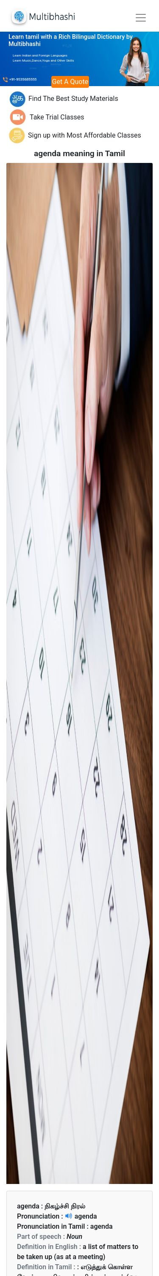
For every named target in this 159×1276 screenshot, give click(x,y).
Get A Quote (70, 82)
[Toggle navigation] (140, 18)
